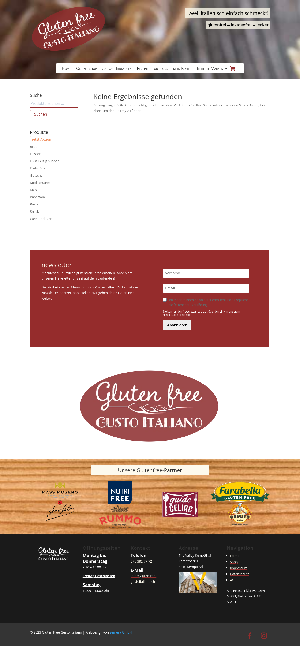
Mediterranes (40, 182)
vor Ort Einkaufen (117, 69)
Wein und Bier (41, 219)
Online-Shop (86, 69)
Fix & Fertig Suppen (45, 161)
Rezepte (143, 69)
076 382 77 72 (141, 561)
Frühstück (37, 168)
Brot (33, 146)
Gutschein (37, 175)
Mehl (34, 190)
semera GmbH (121, 632)
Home (66, 69)
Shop (234, 562)
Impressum (238, 568)
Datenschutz (239, 574)
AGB (233, 580)
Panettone (38, 197)
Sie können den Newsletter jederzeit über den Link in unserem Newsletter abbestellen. (201, 313)
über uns (161, 69)
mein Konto (182, 69)
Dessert (36, 154)
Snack (34, 211)
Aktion (45, 139)
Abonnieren (177, 325)
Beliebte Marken (210, 69)
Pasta (34, 204)
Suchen (40, 114)
